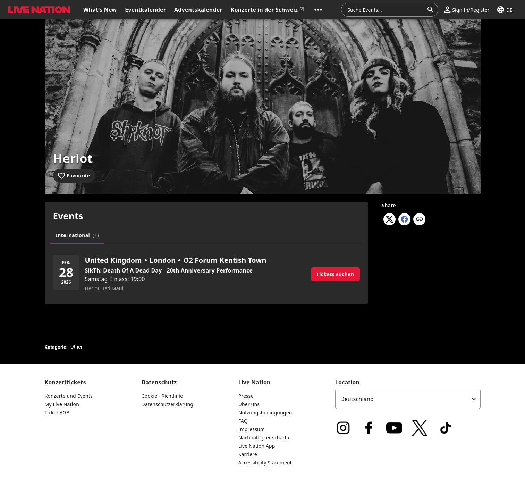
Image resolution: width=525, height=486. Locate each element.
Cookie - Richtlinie (162, 396)
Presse (246, 396)
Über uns (249, 404)
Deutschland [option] (357, 399)
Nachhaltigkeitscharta (263, 437)
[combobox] (385, 9)
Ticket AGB (57, 412)
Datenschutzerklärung (167, 404)
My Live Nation (62, 404)
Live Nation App (256, 446)
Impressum (251, 429)
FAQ (243, 421)
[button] (318, 9)
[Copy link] (419, 219)
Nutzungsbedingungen (265, 412)
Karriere (247, 454)
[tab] (77, 235)
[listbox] (408, 399)
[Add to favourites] (74, 176)
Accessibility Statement (265, 462)
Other (76, 347)
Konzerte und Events (69, 396)
